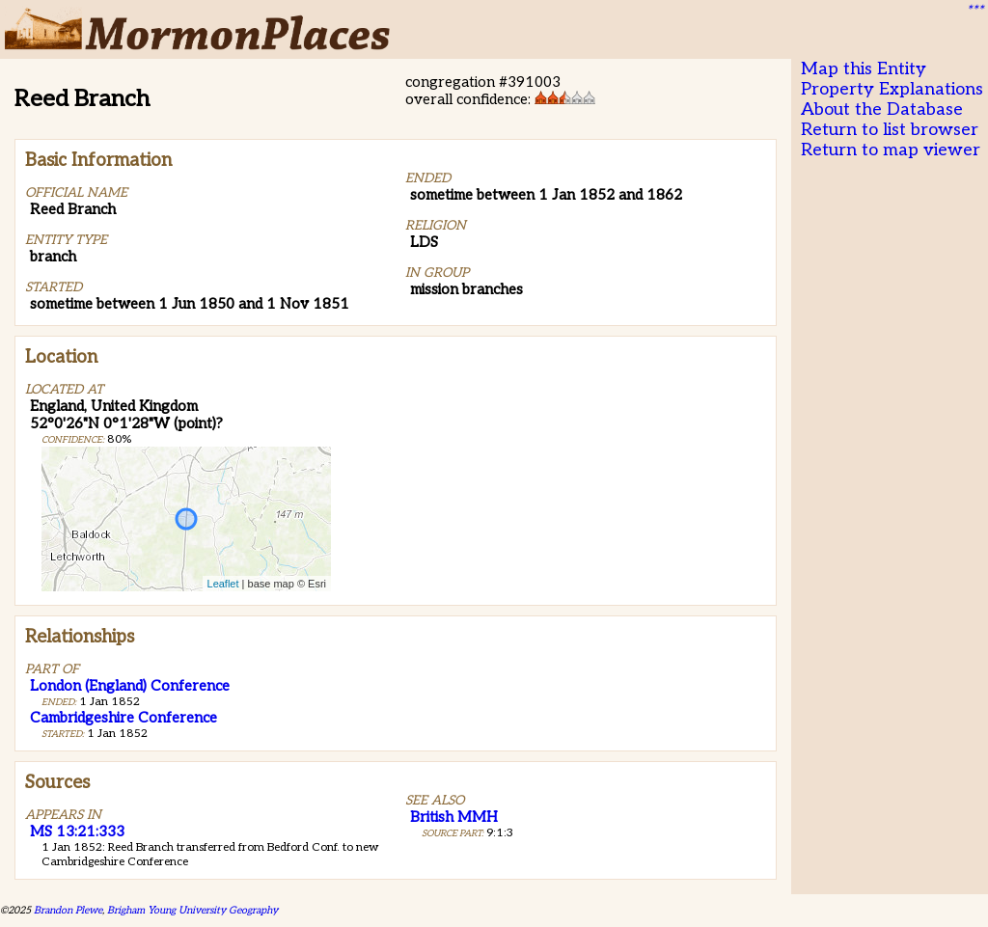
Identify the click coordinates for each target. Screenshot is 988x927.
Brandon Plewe (68, 910)
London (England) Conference (130, 686)
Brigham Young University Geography (192, 910)
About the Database (882, 109)
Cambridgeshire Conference (123, 717)
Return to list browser (889, 130)
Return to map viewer (890, 150)
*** (974, 10)
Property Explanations (892, 89)
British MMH (454, 817)
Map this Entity (863, 69)
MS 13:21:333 (77, 831)
